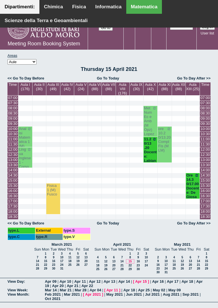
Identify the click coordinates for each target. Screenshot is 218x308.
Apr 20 (58, 286)
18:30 (13, 216)
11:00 (13, 139)
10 (61, 257)
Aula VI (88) (95, 86)
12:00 (13, 149)
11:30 (13, 144)
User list (207, 33)
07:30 (13, 103)
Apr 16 (158, 281)
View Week (17, 290)
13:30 (13, 165)
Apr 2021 (93, 294)
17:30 (13, 206)
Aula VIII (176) (122, 88)
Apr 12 (94, 281)
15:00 (13, 180)
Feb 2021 (53, 294)
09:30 (13, 123)
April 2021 (122, 244)
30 (53, 268)
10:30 (13, 134)
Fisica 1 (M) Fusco (52, 189)
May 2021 (182, 244)
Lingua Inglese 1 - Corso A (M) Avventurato (25, 164)
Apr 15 (141, 281)
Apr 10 (65, 281)
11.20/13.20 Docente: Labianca (150, 152)
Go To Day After (191, 78)
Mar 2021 (72, 294)
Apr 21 (72, 286)
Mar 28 (81, 290)
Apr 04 (95, 290)
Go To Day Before (28, 78)
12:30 (13, 154)
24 (61, 264)
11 (69, 257)
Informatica (108, 6)
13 (85, 257)
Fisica (79, 6)
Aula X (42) (150, 86)
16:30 (13, 196)
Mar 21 (66, 290)
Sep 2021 (191, 294)
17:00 (13, 201)
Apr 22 (87, 286)
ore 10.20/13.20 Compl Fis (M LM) (164, 139)
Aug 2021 (171, 294)
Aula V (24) (81, 86)
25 (69, 264)
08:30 (13, 113)
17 (61, 261)
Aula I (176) (25, 86)
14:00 (13, 170)
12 (77, 257)
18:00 (13, 211)
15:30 (13, 185)
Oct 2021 (52, 299)
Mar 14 (51, 290)
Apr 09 (50, 281)
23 (53, 264)
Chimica (53, 6)
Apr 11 (80, 281)
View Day (15, 281)
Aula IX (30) (136, 86)
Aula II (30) (39, 86)
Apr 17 (172, 281)
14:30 (13, 175)
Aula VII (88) (108, 86)
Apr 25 (144, 290)
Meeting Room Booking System (43, 44)
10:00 (13, 129)
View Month (17, 294)
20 (85, 261)
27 (85, 264)
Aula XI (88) (165, 86)
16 (53, 261)
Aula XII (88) (179, 86)
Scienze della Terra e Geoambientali (46, 20)
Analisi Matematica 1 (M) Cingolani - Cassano (25, 146)
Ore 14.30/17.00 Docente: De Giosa (192, 186)
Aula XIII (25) (192, 86)
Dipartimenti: (20, 6)
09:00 (13, 118)
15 (45, 261)
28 (37, 268)
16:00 (13, 191)
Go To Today (108, 78)
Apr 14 (124, 281)
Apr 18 (187, 281)
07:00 (13, 98)
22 (45, 264)
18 (69, 261)
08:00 (13, 108)
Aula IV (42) (67, 86)
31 (61, 268)
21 (37, 264)
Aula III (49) (53, 86)
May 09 (174, 290)
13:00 (13, 160)
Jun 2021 (134, 294)
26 (77, 264)
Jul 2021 (152, 294)
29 (45, 268)
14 (37, 261)
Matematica (144, 6)
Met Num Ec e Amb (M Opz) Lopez (150, 121)
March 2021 (61, 244)
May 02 (159, 290)
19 (77, 261)
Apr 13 (109, 281)
